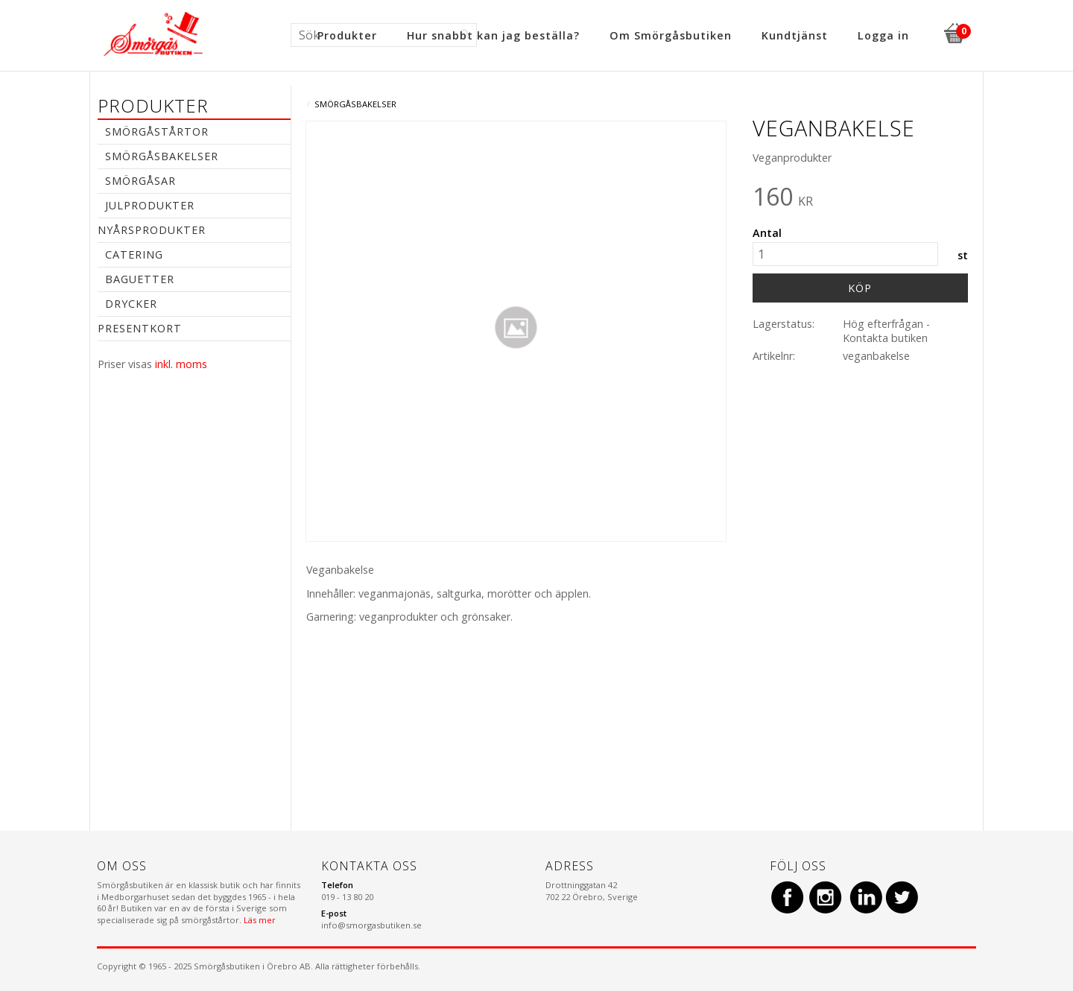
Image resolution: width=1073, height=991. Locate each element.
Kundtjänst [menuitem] (795, 35)
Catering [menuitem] (134, 254)
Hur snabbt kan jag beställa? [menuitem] (493, 35)
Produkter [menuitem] (347, 35)
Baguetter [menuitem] (139, 279)
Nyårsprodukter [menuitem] (152, 230)
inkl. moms (181, 364)
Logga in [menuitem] (883, 35)
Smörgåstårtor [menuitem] (157, 131)
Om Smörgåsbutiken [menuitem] (671, 35)
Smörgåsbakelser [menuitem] (161, 156)
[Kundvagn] (953, 31)
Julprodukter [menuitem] (149, 205)
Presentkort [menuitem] (140, 328)
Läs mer (260, 919)
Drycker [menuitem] (131, 304)
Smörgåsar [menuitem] (140, 181)
